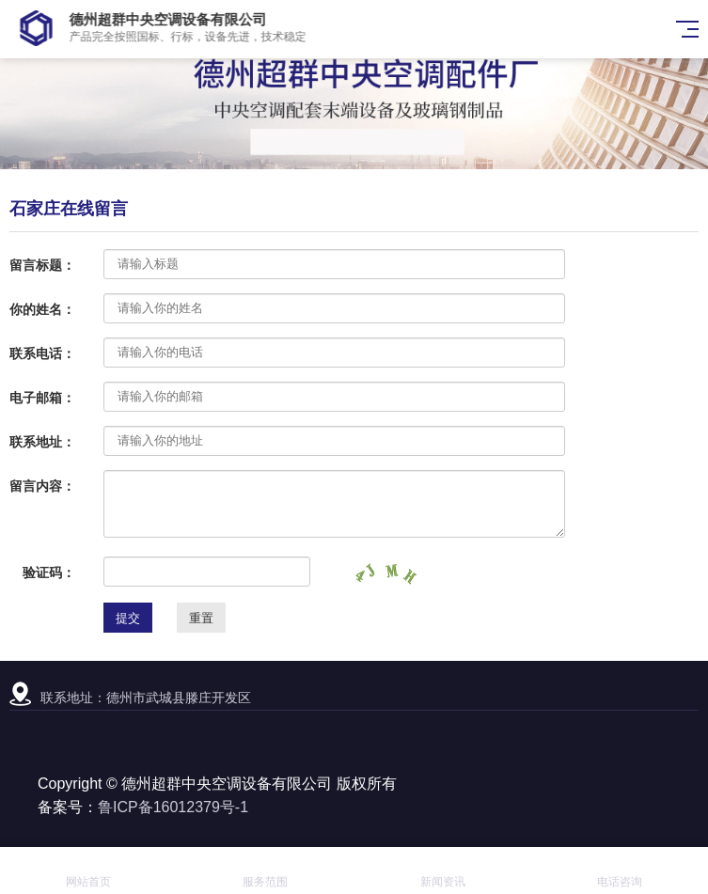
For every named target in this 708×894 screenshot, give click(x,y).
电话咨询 (619, 871)
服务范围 (265, 871)
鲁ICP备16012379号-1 (173, 807)
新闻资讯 (442, 871)
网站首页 (88, 871)
